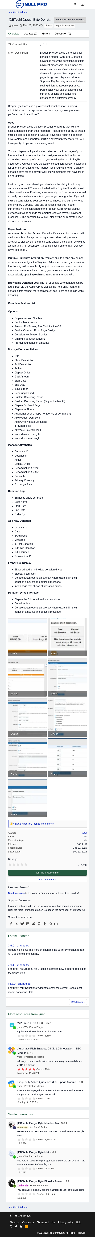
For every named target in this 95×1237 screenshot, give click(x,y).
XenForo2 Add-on (39, 1127)
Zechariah (22, 1185)
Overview (13, 33)
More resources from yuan (26, 1014)
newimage (22, 1127)
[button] (11, 1216)
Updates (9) (30, 33)
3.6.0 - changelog (18, 945)
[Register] (83, 4)
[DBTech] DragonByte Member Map (38, 1123)
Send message (16, 893)
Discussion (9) (63, 33)
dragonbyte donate (64, 25)
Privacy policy (66, 1222)
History (46, 33)
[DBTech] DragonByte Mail (33, 1152)
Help (78, 1222)
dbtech (48, 25)
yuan (15, 25)
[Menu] (11, 4)
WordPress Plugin (33, 1027)
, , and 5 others (33, 823)
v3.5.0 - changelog (19, 983)
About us (15, 1222)
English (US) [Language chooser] (23, 1216)
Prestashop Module (34, 1057)
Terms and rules (46, 1222)
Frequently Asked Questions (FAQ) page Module (46, 1082)
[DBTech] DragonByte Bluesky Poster (40, 1181)
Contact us (28, 1222)
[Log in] (75, 4)
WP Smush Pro (26, 1023)
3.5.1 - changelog (18, 964)
